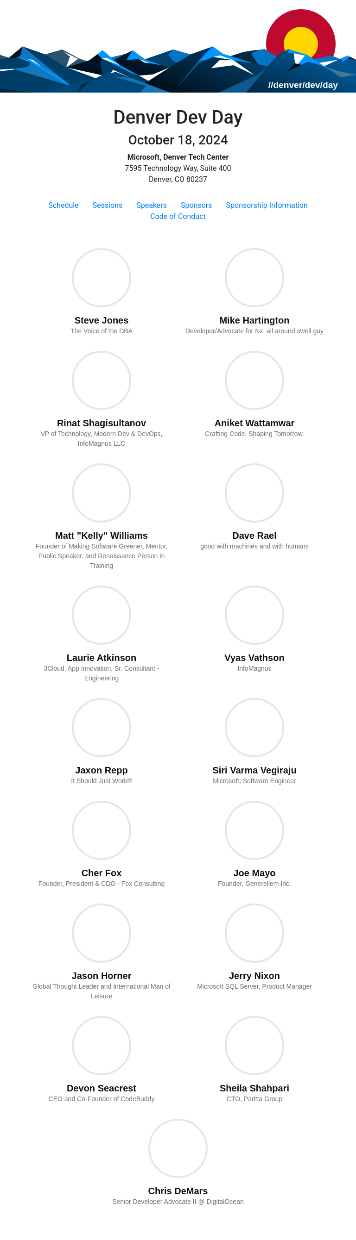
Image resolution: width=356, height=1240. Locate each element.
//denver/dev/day (303, 85)
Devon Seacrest (101, 1088)
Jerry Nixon (254, 976)
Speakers (151, 205)
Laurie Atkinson (101, 658)
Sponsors (196, 205)
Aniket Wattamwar (255, 423)
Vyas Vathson (254, 658)
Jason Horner (102, 976)
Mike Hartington (254, 320)
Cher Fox (102, 873)
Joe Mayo (254, 873)
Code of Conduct (178, 216)
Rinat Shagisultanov (101, 423)
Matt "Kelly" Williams (101, 535)
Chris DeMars (178, 1191)
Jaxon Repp (101, 770)
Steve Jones (102, 320)
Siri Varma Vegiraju (254, 770)
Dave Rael (254, 535)
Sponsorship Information (267, 205)
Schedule (63, 205)
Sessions (108, 205)
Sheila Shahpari (254, 1088)
